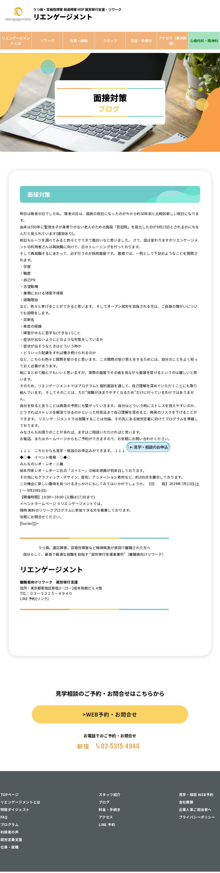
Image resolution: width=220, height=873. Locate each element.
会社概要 (186, 802)
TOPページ (9, 794)
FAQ (3, 817)
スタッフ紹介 (110, 794)
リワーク (47, 40)
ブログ (104, 802)
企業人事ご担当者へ (195, 809)
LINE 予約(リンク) (34, 598)
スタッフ (110, 40)
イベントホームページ (38, 503)
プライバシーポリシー (197, 817)
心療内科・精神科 (204, 40)
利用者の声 (9, 832)
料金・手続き (141, 40)
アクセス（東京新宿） (173, 40)
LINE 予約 (107, 824)
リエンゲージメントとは (16, 40)
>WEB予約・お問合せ (110, 714)
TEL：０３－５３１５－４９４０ (46, 593)
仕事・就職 (78, 40)
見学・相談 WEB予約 (196, 794)
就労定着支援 (11, 839)
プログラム (9, 824)
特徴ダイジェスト (15, 809)
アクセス (106, 817)
